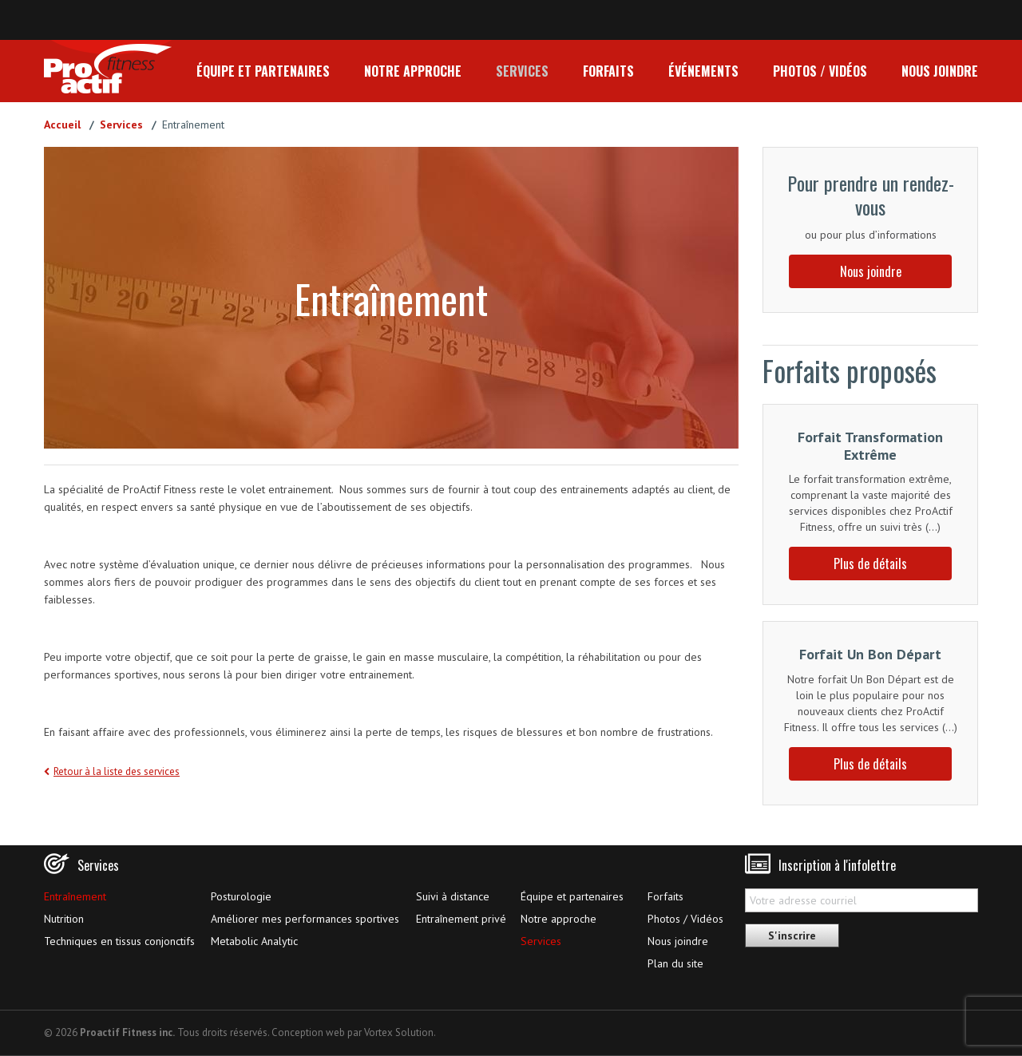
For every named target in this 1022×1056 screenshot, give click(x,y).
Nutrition (64, 919)
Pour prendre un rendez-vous (870, 194)
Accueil (62, 124)
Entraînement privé (461, 919)
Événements (703, 71)
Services (522, 71)
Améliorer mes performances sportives (305, 919)
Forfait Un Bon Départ (870, 654)
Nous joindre (939, 71)
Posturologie (241, 896)
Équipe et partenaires (263, 71)
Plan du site (675, 963)
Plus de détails (870, 563)
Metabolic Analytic (254, 941)
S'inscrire (792, 935)
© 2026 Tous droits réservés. (156, 1032)
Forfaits (608, 71)
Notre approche (412, 71)
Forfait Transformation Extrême (870, 446)
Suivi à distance (452, 896)
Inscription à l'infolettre (837, 865)
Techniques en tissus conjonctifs (119, 941)
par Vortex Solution (390, 1032)
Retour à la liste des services (116, 771)
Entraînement (75, 896)
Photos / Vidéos (820, 71)
